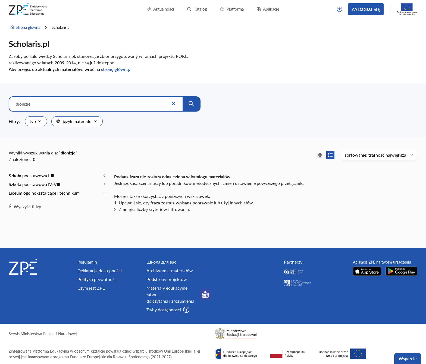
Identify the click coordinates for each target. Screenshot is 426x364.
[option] (57, 175)
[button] (340, 9)
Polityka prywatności (97, 279)
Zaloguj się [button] (366, 9)
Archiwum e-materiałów (169, 270)
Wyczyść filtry (25, 206)
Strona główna (25, 27)
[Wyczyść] (173, 104)
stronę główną (115, 69)
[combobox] (36, 121)
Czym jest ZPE (91, 287)
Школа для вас (161, 261)
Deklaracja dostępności (99, 270)
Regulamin (87, 261)
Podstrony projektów (166, 279)
